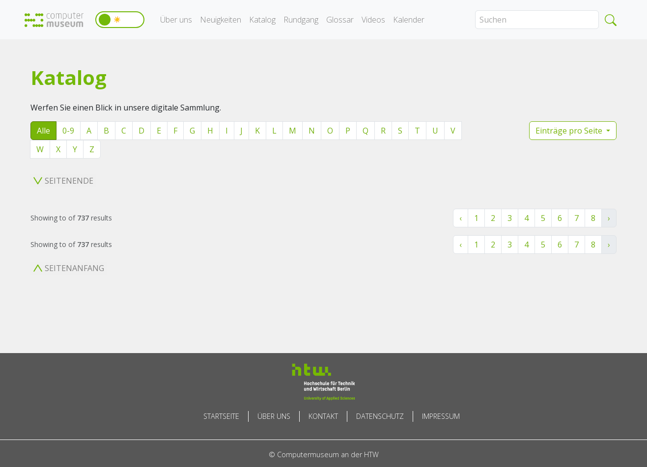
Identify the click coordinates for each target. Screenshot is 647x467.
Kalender (408, 19)
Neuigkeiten (220, 19)
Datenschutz (380, 416)
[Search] (537, 19)
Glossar (340, 19)
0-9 (68, 130)
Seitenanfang (68, 268)
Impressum (441, 416)
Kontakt (323, 416)
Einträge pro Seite (569, 130)
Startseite (221, 416)
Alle (43, 130)
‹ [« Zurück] (460, 218)
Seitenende (63, 180)
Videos (373, 19)
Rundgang (300, 19)
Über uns (176, 19)
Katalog (262, 19)
